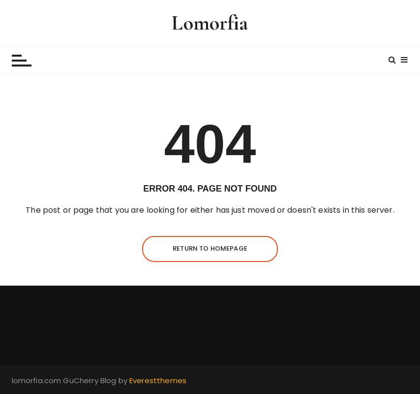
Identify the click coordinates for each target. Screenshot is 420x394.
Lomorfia (210, 22)
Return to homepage (210, 248)
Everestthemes (157, 380)
